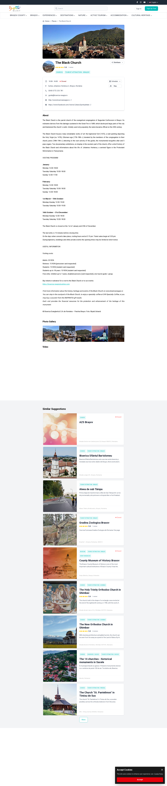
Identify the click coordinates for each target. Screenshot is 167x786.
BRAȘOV (34, 15)
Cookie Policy (158, 774)
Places (54, 21)
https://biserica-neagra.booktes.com (56, 284)
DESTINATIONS (67, 15)
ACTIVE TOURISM (99, 15)
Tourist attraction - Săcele (110, 654)
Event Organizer (85, 555)
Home (47, 21)
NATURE (82, 15)
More (84, 720)
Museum (82, 551)
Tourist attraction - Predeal (96, 687)
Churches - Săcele (93, 654)
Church (59, 72)
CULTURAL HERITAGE (142, 15)
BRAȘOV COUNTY (18, 15)
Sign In (138, 9)
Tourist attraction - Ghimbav (96, 585)
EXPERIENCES (50, 15)
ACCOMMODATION (119, 15)
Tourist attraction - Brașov (77, 72)
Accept (140, 780)
